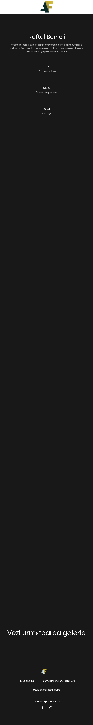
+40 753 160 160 (26, 681)
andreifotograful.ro (50, 689)
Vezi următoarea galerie (46, 633)
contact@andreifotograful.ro (59, 681)
